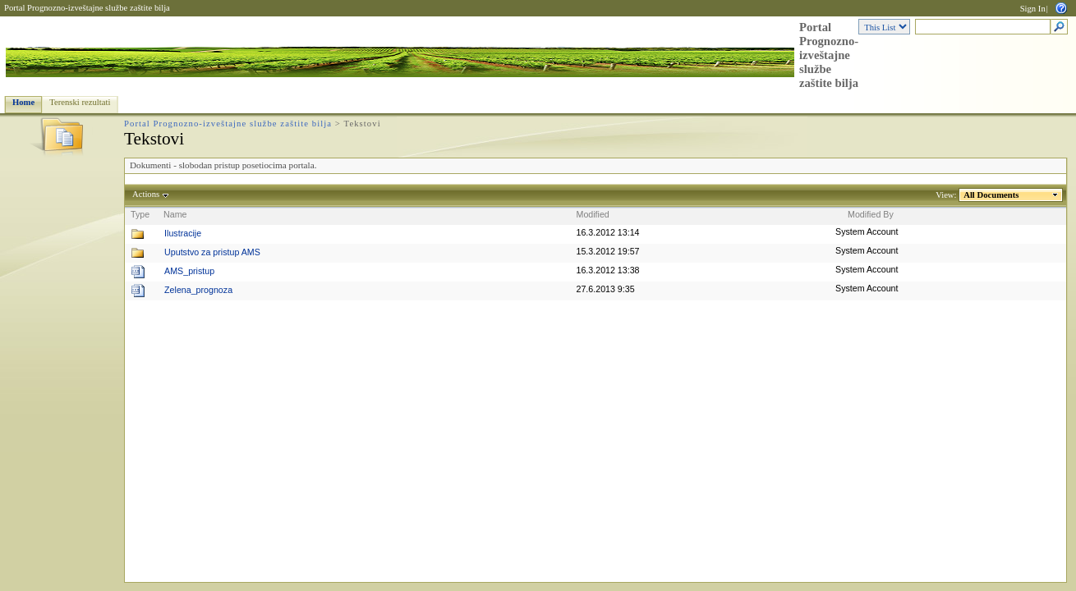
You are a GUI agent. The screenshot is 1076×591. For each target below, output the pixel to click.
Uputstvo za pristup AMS (212, 252)
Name (174, 214)
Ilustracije (182, 233)
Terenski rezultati (79, 102)
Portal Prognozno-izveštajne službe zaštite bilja (87, 7)
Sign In (1033, 8)
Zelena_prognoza (198, 290)
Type (140, 214)
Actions (146, 194)
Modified (593, 214)
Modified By (871, 214)
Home (23, 102)
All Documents (991, 194)
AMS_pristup (189, 271)
